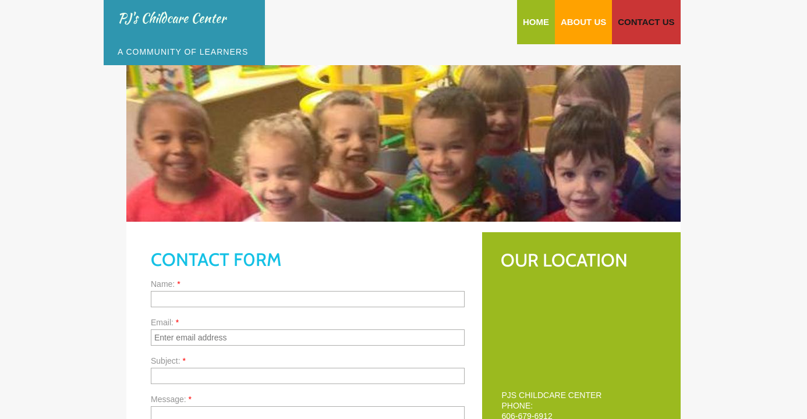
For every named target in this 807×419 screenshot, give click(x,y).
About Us (583, 22)
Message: (171, 399)
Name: (165, 284)
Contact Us (646, 22)
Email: (165, 322)
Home (536, 22)
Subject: (168, 360)
